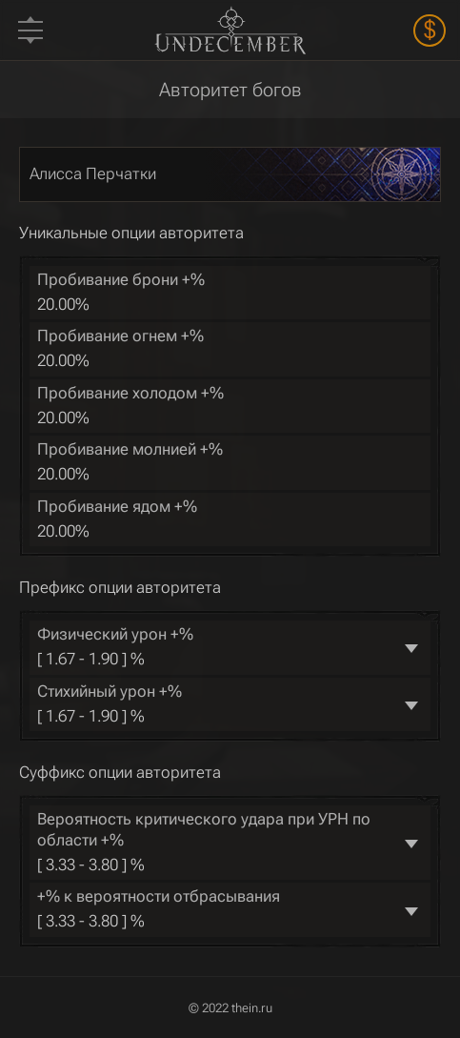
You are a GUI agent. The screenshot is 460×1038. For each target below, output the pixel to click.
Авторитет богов (230, 89)
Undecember (230, 29)
